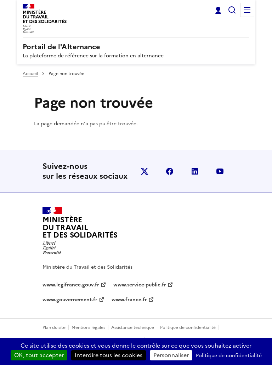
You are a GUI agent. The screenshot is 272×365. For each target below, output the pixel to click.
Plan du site (54, 327)
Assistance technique (132, 327)
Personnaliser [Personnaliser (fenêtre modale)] (171, 355)
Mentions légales (88, 327)
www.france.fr (129, 299)
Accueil (30, 73)
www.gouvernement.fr (69, 299)
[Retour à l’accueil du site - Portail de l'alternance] (80, 231)
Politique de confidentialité (188, 327)
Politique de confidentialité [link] (229, 355)
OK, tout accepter (39, 355)
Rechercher (232, 10)
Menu (247, 10)
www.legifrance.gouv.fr (70, 285)
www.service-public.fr (139, 285)
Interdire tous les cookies (108, 355)
